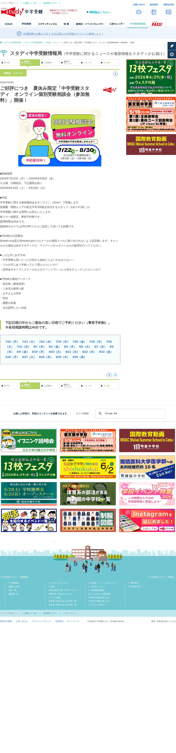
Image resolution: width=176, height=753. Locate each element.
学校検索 (14, 583)
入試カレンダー (97, 586)
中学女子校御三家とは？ (99, 601)
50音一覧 (12, 590)
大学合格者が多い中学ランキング (63, 590)
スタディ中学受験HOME (12, 42)
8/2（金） (55, 346)
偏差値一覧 (13, 594)
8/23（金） (106, 351)
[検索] (130, 414)
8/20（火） (56, 351)
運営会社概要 (6, 621)
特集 (52, 586)
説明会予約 (135, 586)
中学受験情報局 (97, 590)
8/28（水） (46, 357)
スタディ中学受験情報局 (33, 42)
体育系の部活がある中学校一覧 (62, 601)
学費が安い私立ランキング (60, 594)
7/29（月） (96, 341)
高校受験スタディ (50, 3)
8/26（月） (12, 357)
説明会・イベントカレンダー (103, 583)
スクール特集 (54, 597)
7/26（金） (80, 341)
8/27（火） (29, 357)
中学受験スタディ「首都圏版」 (16, 577)
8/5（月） (70, 346)
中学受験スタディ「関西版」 (163, 577)
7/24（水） (46, 341)
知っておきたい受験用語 (99, 594)
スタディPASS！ (98, 605)
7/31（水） (24, 346)
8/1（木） (40, 346)
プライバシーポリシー (41, 621)
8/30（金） (80, 357)
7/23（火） (29, 341)
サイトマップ (73, 621)
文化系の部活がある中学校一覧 (62, 605)
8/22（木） (89, 351)
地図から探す (14, 586)
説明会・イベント (52, 42)
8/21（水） (73, 351)
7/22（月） (12, 341)
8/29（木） (63, 357)
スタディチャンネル (59, 583)
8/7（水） (100, 346)
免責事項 (59, 621)
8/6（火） (85, 346)
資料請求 (134, 583)
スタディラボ (68, 613)
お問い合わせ (22, 621)
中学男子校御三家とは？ (99, 597)
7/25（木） (63, 341)
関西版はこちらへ (100, 12)
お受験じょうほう (30, 3)
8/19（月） (39, 351)
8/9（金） (23, 351)
